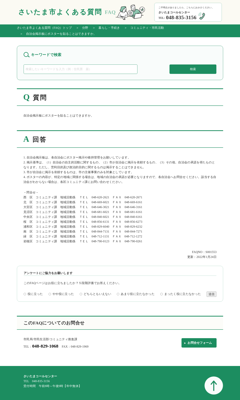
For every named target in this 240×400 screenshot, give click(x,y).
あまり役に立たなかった (135, 293)
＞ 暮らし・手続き (104, 27)
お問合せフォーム (200, 342)
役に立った (33, 293)
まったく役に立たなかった (180, 293)
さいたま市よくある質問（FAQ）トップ (44, 27)
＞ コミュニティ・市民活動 (142, 27)
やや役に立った (61, 293)
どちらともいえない (95, 293)
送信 (211, 294)
